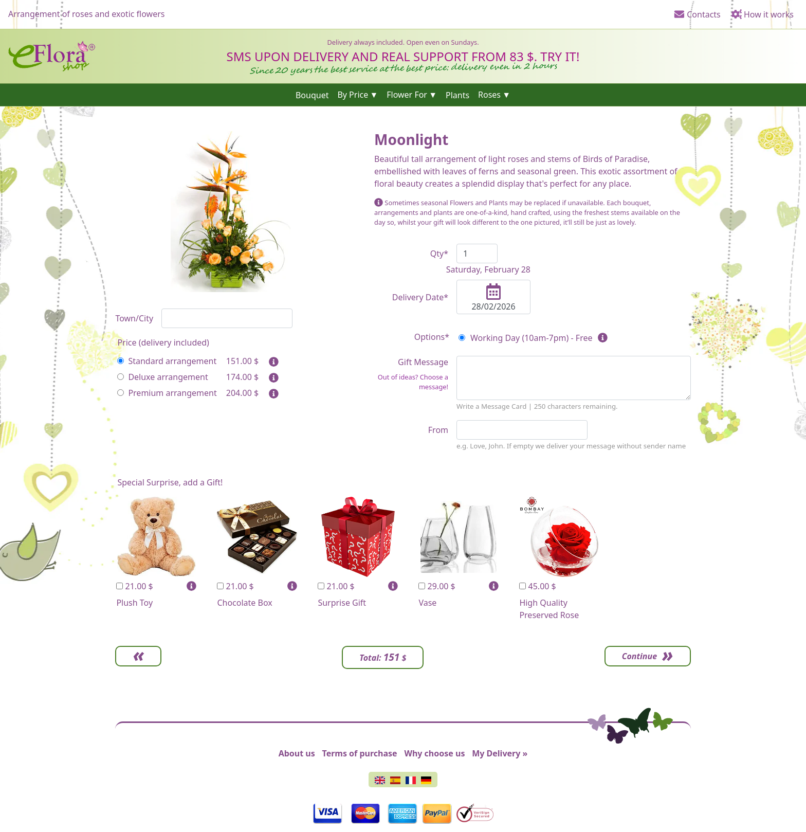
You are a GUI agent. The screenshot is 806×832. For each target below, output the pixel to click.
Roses (489, 94)
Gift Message (411, 374)
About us (297, 753)
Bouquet (312, 94)
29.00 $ (436, 586)
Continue (639, 656)
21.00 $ (134, 586)
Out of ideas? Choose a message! (413, 381)
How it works (762, 14)
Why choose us (434, 753)
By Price (352, 94)
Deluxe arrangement (162, 377)
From (438, 430)
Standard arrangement (166, 361)
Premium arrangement (166, 393)
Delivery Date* (420, 297)
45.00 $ (537, 586)
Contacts (697, 14)
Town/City (134, 318)
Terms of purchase (359, 753)
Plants (457, 94)
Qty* (439, 253)
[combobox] (226, 318)
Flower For (407, 94)
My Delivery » (499, 753)
